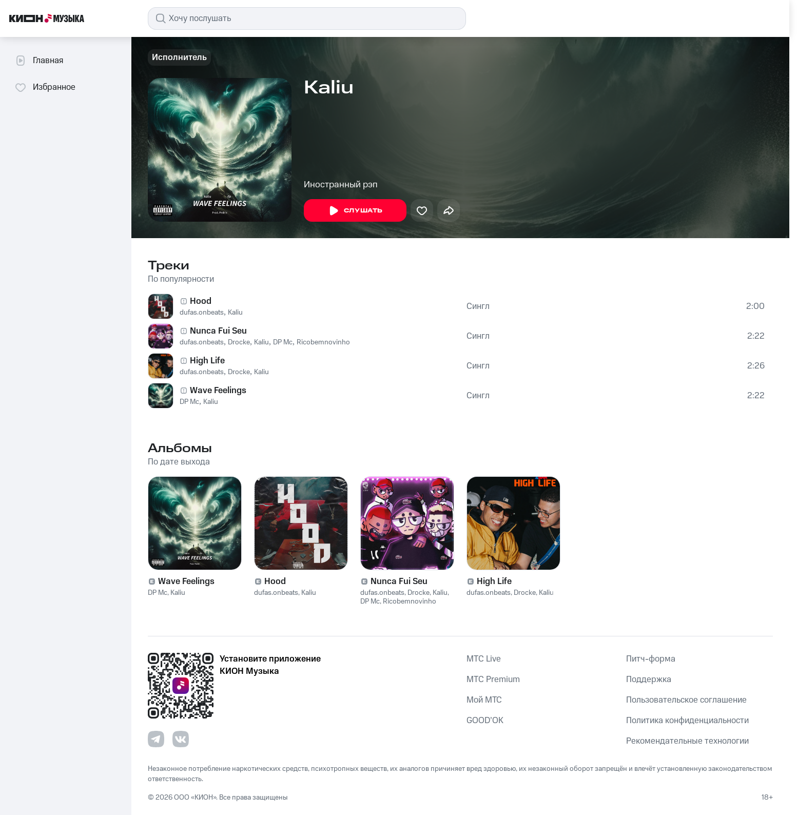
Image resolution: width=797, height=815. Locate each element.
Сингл (478, 306)
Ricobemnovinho (323, 342)
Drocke (239, 342)
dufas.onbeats (202, 312)
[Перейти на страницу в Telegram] (156, 739)
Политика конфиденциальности (687, 720)
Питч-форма (650, 659)
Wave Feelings (218, 390)
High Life (207, 361)
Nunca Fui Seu (218, 331)
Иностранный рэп (341, 185)
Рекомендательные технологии (687, 741)
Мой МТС (484, 700)
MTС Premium (493, 679)
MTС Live (483, 659)
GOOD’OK (484, 720)
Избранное (44, 87)
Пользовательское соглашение (686, 700)
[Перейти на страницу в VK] (180, 739)
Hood (200, 301)
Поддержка (648, 679)
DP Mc (283, 342)
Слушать (355, 211)
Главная (38, 60)
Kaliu (235, 312)
